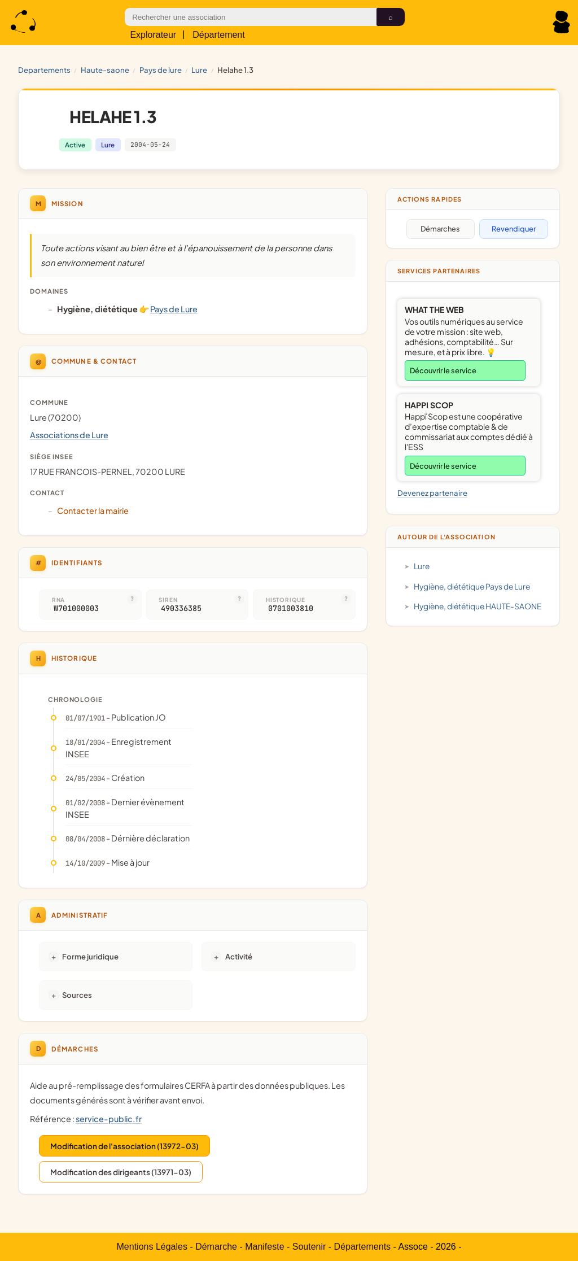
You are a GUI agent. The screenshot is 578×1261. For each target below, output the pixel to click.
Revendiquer (514, 228)
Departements (44, 70)
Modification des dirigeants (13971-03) (120, 1172)
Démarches (440, 228)
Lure (199, 70)
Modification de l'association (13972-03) (124, 1146)
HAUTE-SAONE (105, 70)
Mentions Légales (152, 1246)
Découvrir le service (443, 370)
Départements (362, 1246)
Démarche (216, 1246)
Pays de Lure (160, 70)
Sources (77, 995)
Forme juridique (90, 956)
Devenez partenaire (432, 493)
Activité (238, 956)
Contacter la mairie (93, 510)
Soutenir (309, 1246)
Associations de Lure (69, 435)
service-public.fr (109, 1119)
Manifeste (264, 1246)
